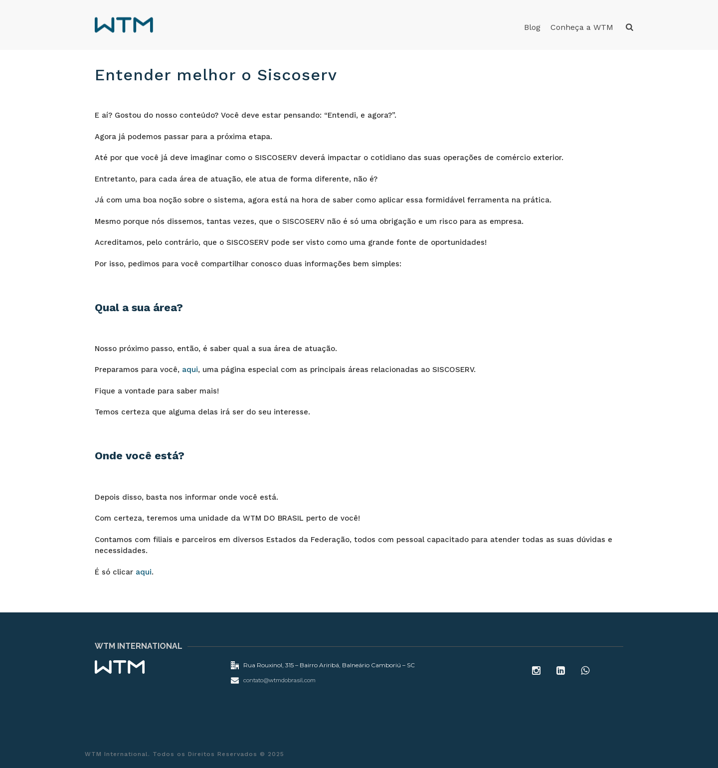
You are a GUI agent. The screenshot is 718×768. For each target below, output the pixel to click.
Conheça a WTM (581, 27)
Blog (532, 27)
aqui (190, 369)
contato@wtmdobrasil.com (279, 680)
